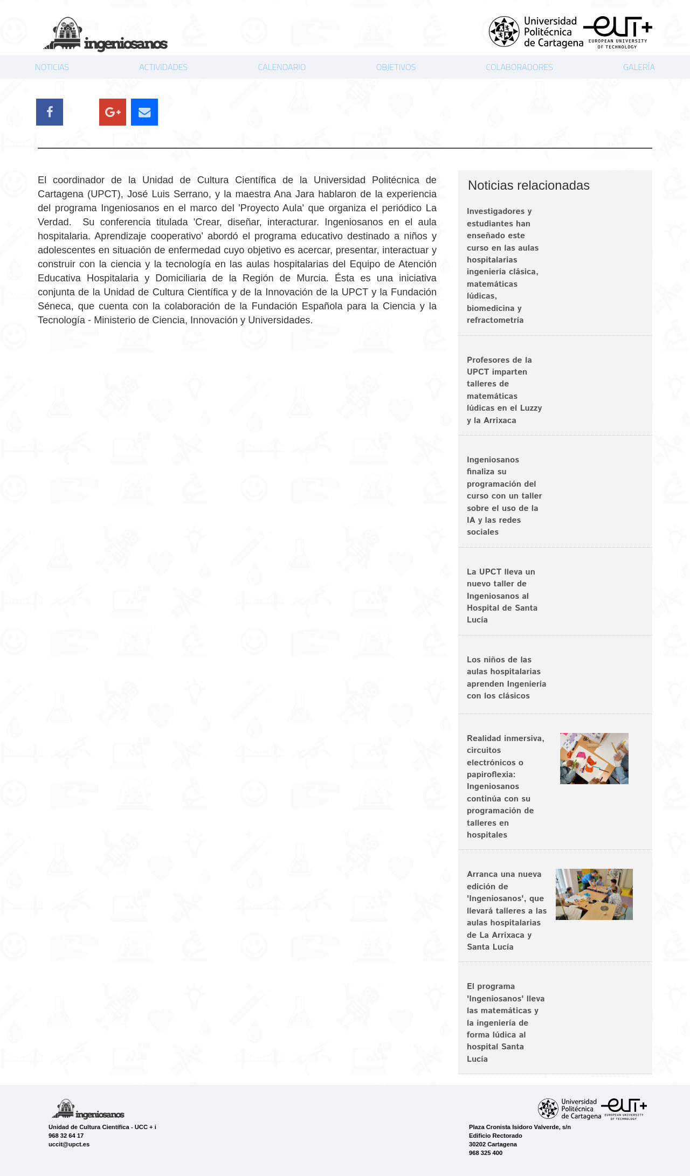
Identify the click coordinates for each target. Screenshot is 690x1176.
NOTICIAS (52, 66)
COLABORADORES (519, 66)
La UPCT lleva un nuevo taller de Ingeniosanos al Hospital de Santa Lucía (502, 596)
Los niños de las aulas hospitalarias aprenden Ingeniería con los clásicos (507, 678)
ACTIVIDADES (163, 66)
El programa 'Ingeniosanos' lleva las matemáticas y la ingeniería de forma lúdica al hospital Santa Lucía (506, 1022)
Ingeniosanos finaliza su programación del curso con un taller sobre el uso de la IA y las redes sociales (504, 496)
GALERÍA (639, 66)
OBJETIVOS (396, 66)
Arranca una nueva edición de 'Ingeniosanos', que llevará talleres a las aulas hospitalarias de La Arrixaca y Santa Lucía (507, 910)
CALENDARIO (282, 66)
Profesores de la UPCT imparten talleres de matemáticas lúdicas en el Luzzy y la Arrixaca (504, 390)
